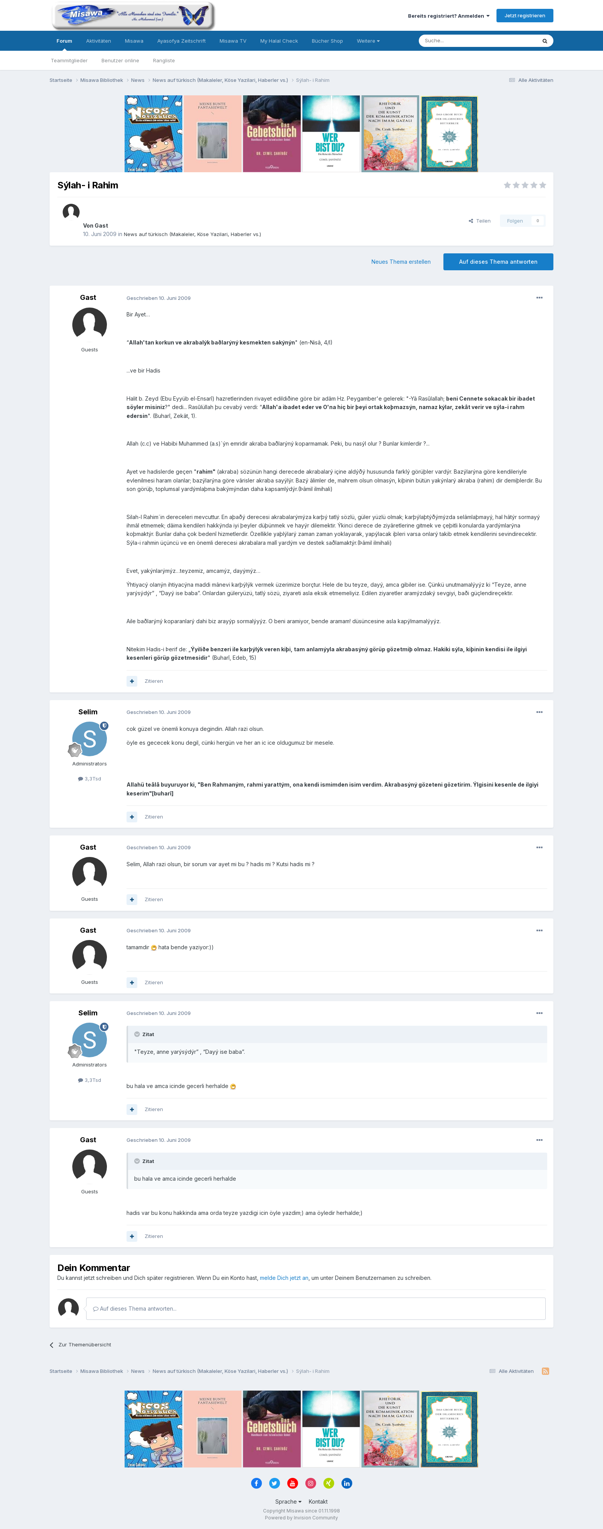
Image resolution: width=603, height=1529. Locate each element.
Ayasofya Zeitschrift (181, 41)
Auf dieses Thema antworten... (135, 1308)
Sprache (288, 1501)
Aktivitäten (98, 41)
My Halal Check (279, 41)
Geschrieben (159, 298)
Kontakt (318, 1501)
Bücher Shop (327, 41)
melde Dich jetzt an (284, 1277)
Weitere (368, 41)
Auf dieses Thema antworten (498, 261)
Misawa (134, 41)
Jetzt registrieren (525, 15)
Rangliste (164, 60)
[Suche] (453, 41)
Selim (88, 712)
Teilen (480, 221)
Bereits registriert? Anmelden (449, 16)
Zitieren (154, 681)
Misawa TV (233, 41)
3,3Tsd (89, 778)
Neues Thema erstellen (401, 261)
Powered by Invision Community (301, 1518)
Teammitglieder (69, 60)
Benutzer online (120, 60)
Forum (64, 44)
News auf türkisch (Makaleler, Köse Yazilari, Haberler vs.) (192, 234)
